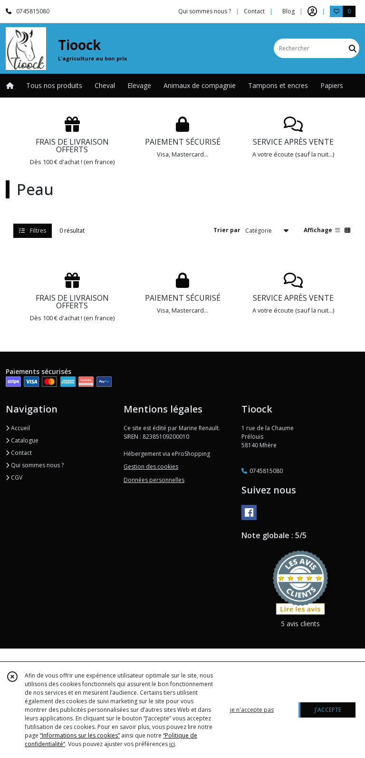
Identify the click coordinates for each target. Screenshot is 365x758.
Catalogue (22, 440)
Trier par (226, 230)
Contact (254, 11)
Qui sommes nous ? (35, 465)
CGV (14, 477)
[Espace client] (312, 11)
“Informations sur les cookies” (80, 735)
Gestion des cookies (151, 467)
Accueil (18, 428)
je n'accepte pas (252, 710)
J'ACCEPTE (328, 710)
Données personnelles (154, 480)
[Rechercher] (352, 48)
